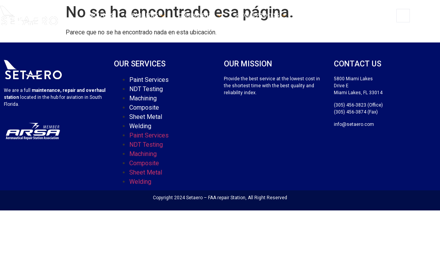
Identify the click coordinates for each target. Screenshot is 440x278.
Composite (144, 107)
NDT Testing (146, 89)
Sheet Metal (145, 116)
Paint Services (149, 79)
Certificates (317, 15)
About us (100, 15)
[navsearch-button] (403, 15)
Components (200, 15)
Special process (261, 15)
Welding (140, 126)
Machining (143, 98)
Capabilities (146, 15)
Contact (358, 15)
